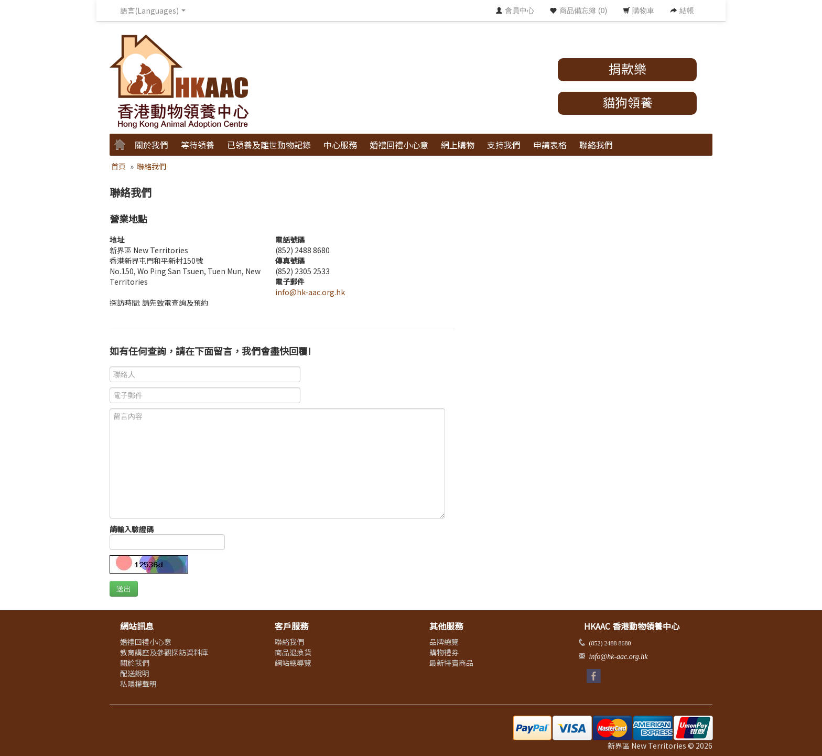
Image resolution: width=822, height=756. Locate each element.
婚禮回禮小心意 (399, 144)
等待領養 (197, 144)
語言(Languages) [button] (153, 10)
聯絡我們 (596, 144)
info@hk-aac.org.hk (310, 292)
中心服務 (340, 144)
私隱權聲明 (138, 683)
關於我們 (151, 144)
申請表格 (550, 144)
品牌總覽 (444, 641)
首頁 (118, 166)
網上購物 (457, 144)
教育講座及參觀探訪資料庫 (164, 652)
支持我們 (504, 144)
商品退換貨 (293, 652)
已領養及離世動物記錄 (269, 144)
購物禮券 (444, 652)
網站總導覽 (293, 662)
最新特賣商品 (451, 662)
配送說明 (134, 673)
